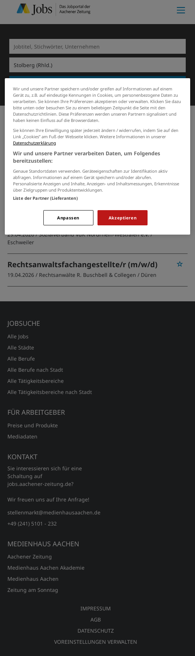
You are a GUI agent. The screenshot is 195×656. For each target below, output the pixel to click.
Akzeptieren (122, 218)
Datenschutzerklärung (34, 143)
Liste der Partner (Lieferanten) (45, 198)
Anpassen (68, 218)
